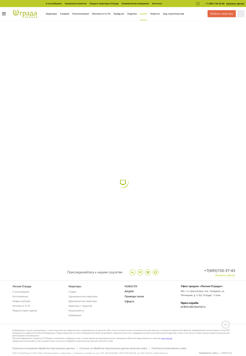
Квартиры (51, 13)
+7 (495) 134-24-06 (215, 3)
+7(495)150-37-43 (219, 270)
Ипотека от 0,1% (101, 13)
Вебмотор (227, 352)
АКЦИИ (129, 291)
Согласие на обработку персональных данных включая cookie (113, 348)
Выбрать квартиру (221, 13)
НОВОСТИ (131, 286)
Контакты (157, 3)
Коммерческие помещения (135, 3)
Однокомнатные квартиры (83, 296)
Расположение (80, 13)
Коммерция (75, 315)
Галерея (64, 13)
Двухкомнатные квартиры (83, 301)
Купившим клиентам (75, 3)
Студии (72, 291)
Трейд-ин (118, 13)
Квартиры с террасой (80, 305)
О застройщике (54, 3)
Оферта (129, 301)
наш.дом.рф (166, 338)
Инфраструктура (21, 301)
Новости (155, 13)
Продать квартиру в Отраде (104, 3)
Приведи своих (134, 296)
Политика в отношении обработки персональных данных (43, 348)
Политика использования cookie (169, 348)
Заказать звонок (235, 3)
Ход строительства (173, 13)
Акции (143, 13)
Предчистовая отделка (24, 310)
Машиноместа (76, 310)
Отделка (132, 13)
